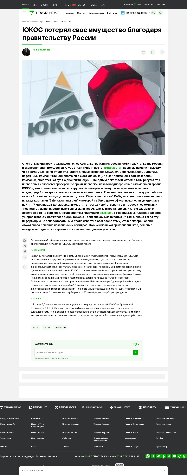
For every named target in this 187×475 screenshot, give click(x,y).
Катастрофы (130, 438)
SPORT (44, 5)
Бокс (33, 446)
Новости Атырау (163, 424)
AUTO (81, 5)
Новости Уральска (70, 424)
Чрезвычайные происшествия (101, 439)
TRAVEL (92, 5)
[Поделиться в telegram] (24, 246)
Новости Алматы (70, 418)
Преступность (37, 438)
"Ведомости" (112, 167)
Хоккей (65, 446)
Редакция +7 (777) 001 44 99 (139, 4)
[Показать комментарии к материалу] (24, 267)
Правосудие (60, 327)
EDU (103, 5)
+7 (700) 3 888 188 (129, 456)
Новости (69, 13)
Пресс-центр (161, 446)
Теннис (3, 446)
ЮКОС (35, 327)
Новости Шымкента (134, 418)
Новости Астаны (101, 418)
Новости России (69, 432)
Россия (47, 327)
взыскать (106, 213)
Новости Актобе (7, 424)
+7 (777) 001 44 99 (97, 456)
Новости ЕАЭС (131, 432)
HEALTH (56, 5)
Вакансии (41, 456)
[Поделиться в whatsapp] (24, 240)
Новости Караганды (165, 418)
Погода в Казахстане (9, 418)
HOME (67, 5)
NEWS (25, 4)
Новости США (38, 432)
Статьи (81, 13)
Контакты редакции (23, 456)
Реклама (161, 4)
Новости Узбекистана (166, 432)
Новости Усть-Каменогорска (37, 425)
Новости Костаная (102, 424)
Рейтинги (112, 13)
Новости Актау (7, 432)
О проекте (5, 456)
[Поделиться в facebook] (24, 252)
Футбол (159, 438)
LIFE (34, 5)
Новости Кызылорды (134, 424)
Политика (98, 446)
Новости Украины (102, 432)
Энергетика (5, 438)
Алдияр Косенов (41, 49)
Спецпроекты (96, 13)
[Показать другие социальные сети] (24, 257)
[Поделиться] (162, 52)
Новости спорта (132, 446)
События (66, 438)
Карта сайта (37, 418)
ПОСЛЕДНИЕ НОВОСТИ (33, 471)
